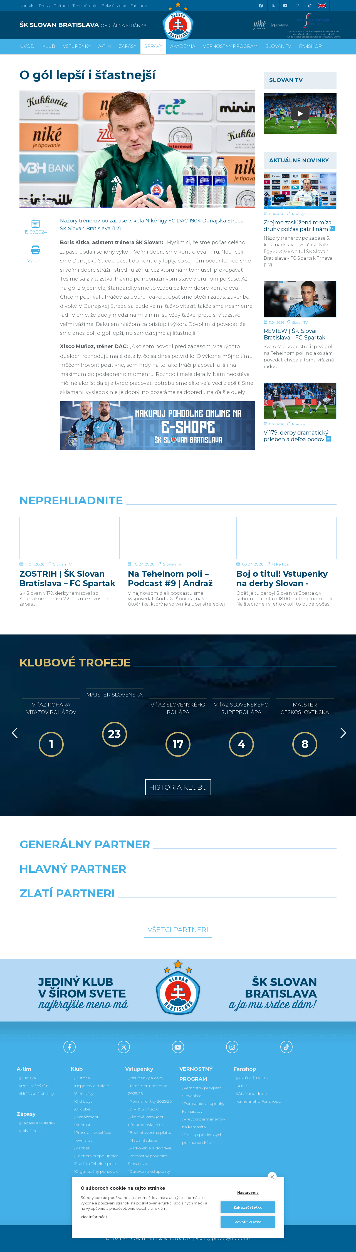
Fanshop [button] (310, 46)
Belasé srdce (114, 5)
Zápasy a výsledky (37, 1122)
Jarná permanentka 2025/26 (147, 1089)
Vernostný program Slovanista (147, 1159)
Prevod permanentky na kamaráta (203, 1123)
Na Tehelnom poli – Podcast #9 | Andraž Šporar (170, 578)
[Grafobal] (137, 883)
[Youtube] (285, 5)
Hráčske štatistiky (36, 1093)
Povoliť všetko (248, 1222)
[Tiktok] (309, 5)
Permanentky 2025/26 (150, 1101)
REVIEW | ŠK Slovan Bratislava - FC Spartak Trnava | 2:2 (294, 334)
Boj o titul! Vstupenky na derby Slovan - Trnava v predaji (282, 578)
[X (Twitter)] (272, 5)
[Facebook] (260, 5)
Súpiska (27, 1077)
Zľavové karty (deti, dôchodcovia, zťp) (146, 1120)
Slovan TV (300, 322)
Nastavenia (248, 1193)
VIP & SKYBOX (143, 1109)
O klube (82, 1109)
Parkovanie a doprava (149, 1148)
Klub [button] (48, 46)
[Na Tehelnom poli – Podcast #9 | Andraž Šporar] (178, 538)
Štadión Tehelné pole (95, 1163)
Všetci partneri (178, 930)
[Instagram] (297, 5)
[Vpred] (342, 733)
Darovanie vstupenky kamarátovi (149, 1175)
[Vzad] (14, 733)
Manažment (86, 1116)
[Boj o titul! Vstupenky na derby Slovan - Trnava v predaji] (286, 538)
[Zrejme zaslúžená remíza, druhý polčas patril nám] (300, 190)
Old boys (83, 1101)
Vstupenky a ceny (145, 1077)
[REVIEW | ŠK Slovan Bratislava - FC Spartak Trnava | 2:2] (300, 299)
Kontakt (82, 1124)
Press (44, 5)
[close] (272, 1176)
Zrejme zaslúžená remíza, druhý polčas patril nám (299, 225)
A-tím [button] (104, 46)
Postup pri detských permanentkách (202, 1138)
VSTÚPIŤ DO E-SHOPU (252, 1081)
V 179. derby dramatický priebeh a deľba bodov (297, 435)
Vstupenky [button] (76, 46)
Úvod (27, 46)
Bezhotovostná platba (150, 1132)
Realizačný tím (34, 1085)
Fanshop (138, 5)
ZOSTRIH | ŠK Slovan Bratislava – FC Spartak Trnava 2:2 (67, 578)
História (82, 1077)
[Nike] (178, 858)
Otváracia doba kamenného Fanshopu (258, 1097)
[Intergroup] (137, 907)
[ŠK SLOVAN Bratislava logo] (178, 21)
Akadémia (182, 46)
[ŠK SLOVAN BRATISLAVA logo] (96, 25)
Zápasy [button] (128, 46)
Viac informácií (94, 1216)
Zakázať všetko (248, 1207)
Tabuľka (27, 1130)
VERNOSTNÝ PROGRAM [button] (230, 46)
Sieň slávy (83, 1093)
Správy (153, 46)
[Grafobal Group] (218, 907)
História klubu (178, 787)
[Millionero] (218, 883)
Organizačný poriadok (96, 1171)
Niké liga (299, 214)
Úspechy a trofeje (91, 1085)
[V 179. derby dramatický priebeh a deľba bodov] (300, 401)
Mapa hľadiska (142, 1140)
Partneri (82, 1148)
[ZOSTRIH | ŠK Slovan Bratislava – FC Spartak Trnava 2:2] (69, 538)
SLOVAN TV (278, 46)
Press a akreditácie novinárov (92, 1136)
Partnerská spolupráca (96, 1155)
